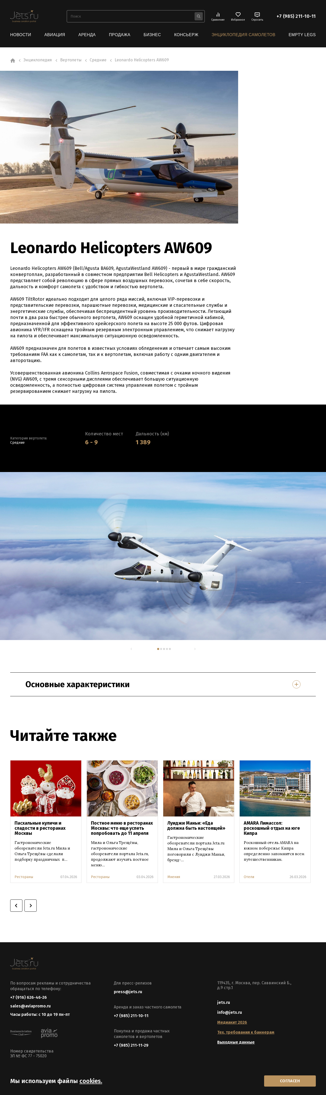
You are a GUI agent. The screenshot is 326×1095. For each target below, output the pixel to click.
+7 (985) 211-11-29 (131, 1045)
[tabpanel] (163, 556)
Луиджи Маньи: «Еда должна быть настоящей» (196, 826)
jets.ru (223, 1002)
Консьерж (186, 35)
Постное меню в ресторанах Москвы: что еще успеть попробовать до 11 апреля (122, 828)
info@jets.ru (229, 1012)
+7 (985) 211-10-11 (296, 16)
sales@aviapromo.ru (30, 1006)
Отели (249, 877)
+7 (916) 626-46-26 (28, 997)
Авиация (54, 35)
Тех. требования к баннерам (245, 1032)
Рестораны (24, 877)
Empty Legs (302, 35)
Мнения (173, 877)
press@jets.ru (128, 992)
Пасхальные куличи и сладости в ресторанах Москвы (40, 828)
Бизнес (152, 35)
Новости (20, 35)
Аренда (87, 35)
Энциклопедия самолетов (244, 35)
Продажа (119, 35)
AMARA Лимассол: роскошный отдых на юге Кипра (272, 828)
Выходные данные (236, 1042)
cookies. (90, 1080)
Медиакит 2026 (232, 1022)
